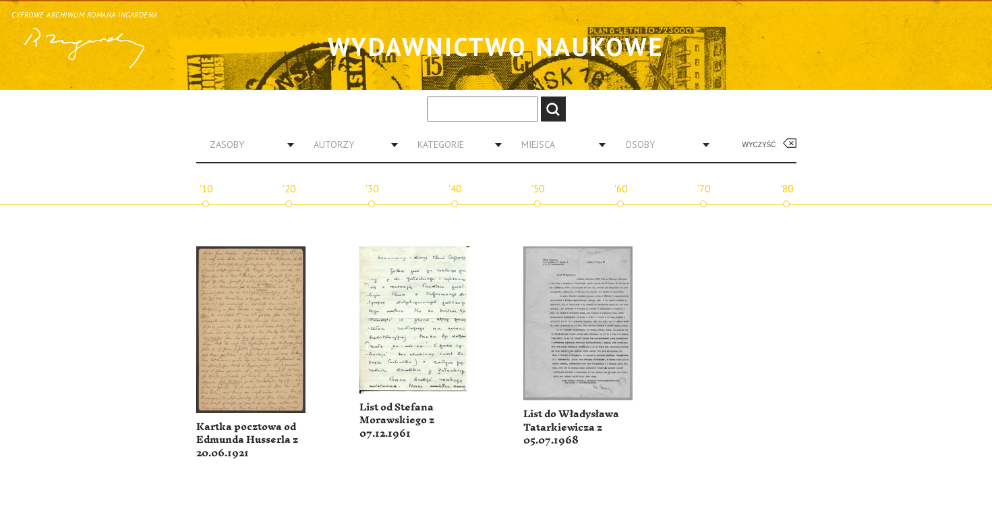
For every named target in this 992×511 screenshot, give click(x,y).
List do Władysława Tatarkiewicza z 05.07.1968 (571, 427)
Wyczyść (759, 145)
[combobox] (246, 144)
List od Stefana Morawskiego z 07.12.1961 (396, 421)
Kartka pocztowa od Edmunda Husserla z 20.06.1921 (247, 440)
